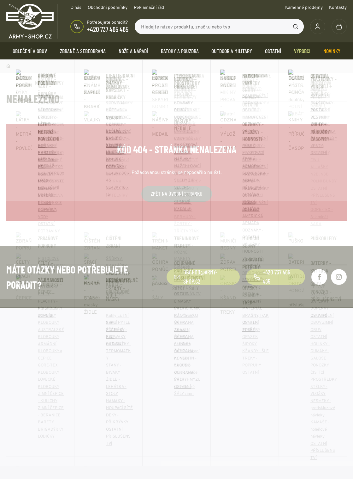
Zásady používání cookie (208, 402)
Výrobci (302, 50)
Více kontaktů (284, 431)
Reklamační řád (149, 7)
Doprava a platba (24, 412)
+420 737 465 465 (107, 29)
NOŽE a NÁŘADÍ (133, 50)
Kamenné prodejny (304, 7)
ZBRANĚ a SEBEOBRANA (83, 50)
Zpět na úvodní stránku (177, 193)
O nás (75, 7)
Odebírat (324, 337)
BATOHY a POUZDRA (180, 50)
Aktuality (104, 402)
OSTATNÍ (273, 50)
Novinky (331, 50)
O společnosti (108, 393)
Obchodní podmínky (107, 7)
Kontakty (338, 7)
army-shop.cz (59, 466)
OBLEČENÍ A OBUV (30, 50)
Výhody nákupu (22, 421)
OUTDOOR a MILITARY (231, 50)
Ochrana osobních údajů (207, 393)
